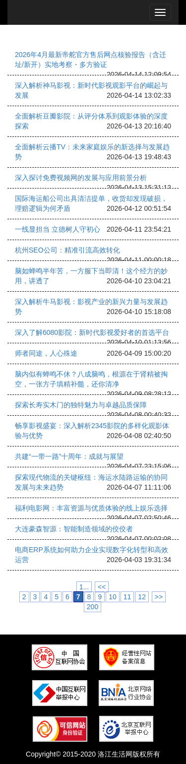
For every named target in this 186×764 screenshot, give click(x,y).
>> (159, 597)
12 (142, 597)
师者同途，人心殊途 (46, 353)
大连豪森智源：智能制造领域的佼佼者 (74, 529)
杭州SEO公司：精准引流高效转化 (67, 250)
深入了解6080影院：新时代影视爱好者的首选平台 (92, 332)
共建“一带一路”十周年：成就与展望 (69, 456)
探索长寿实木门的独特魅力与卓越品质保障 (81, 405)
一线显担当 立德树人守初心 (57, 229)
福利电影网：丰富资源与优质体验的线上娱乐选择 (91, 508)
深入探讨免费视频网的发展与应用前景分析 (81, 178)
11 (127, 597)
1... (84, 587)
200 (92, 607)
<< (102, 587)
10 (113, 597)
